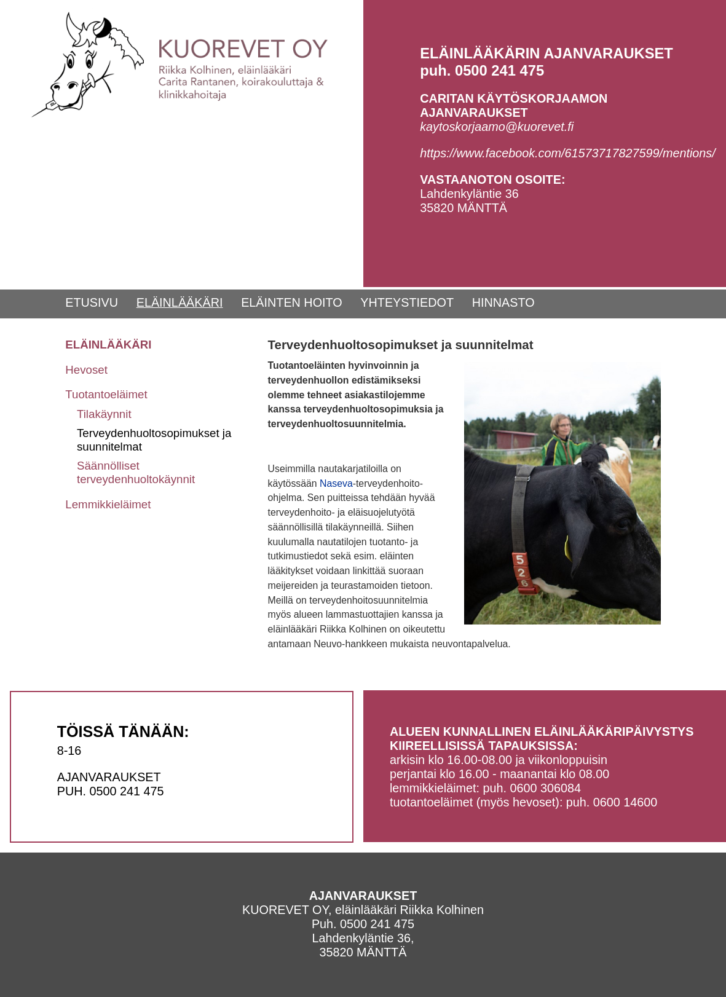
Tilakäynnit (104, 414)
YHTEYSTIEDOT (407, 302)
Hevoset (86, 369)
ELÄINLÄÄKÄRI (179, 302)
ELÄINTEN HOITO (291, 302)
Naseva (336, 483)
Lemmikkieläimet (108, 504)
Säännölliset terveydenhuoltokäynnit (136, 472)
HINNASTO (503, 302)
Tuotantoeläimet (106, 394)
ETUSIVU (91, 302)
